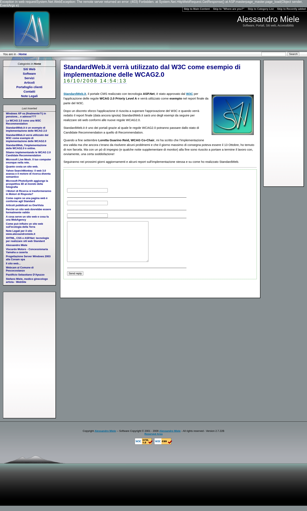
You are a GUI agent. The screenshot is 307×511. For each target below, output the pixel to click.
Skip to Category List (261, 8)
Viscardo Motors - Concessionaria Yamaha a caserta (27, 251)
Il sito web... (13, 263)
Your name (136, 190)
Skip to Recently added (291, 8)
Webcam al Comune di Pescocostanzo (20, 269)
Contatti (29, 91)
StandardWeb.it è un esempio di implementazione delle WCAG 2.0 (26, 129)
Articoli (29, 82)
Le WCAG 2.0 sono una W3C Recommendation (23, 122)
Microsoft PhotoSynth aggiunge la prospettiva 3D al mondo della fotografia (27, 183)
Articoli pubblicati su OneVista (25, 205)
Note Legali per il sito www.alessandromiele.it (20, 232)
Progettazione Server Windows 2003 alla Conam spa (28, 258)
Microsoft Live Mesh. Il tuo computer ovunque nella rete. (28, 161)
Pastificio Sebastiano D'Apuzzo (25, 274)
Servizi (29, 78)
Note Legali (29, 96)
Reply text (164, 261)
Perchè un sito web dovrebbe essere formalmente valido (28, 211)
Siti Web (29, 69)
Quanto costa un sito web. (22, 166)
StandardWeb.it (74, 93)
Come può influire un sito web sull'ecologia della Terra (24, 225)
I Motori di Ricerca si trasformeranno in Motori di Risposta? (28, 192)
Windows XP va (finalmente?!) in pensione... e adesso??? (26, 115)
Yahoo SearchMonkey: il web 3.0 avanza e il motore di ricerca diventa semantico (28, 173)
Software (29, 73)
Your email (140, 203)
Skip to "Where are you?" (228, 8)
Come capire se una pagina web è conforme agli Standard (27, 200)
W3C (189, 93)
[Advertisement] (283, 123)
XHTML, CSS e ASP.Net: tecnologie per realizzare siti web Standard (27, 239)
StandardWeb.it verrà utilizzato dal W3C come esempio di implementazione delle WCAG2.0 (27, 138)
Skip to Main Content (197, 8)
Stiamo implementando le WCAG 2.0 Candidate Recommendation (28, 154)
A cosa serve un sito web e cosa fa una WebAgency (27, 218)
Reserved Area (153, 433)
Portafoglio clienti (29, 87)
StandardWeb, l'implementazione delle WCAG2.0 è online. (26, 147)
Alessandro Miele (16, 245)
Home (23, 54)
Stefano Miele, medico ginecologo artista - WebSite (27, 280)
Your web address (134, 215)
